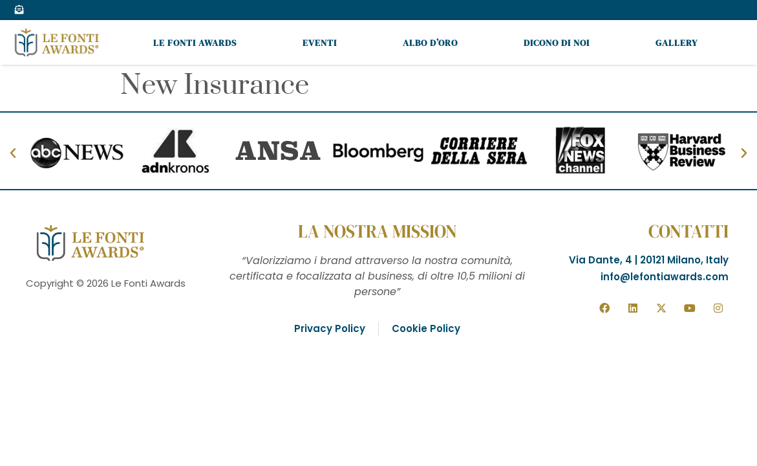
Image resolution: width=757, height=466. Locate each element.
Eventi (320, 42)
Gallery (677, 42)
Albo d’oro (430, 42)
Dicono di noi (557, 42)
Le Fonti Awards (195, 42)
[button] (12, 153)
